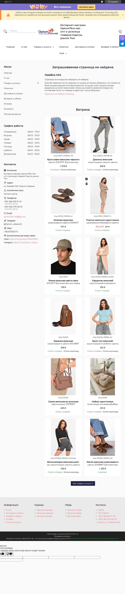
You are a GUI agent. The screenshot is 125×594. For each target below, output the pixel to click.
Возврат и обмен (110, 47)
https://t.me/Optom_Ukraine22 (26, 242)
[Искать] (5, 31)
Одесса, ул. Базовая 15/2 (109, 522)
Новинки (63, 47)
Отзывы (8, 103)
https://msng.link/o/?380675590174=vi (25, 239)
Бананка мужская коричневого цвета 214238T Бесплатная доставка (63, 344)
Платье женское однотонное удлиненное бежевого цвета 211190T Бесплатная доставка (102, 223)
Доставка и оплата (84, 47)
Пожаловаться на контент (81, 538)
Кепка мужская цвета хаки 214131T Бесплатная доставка (63, 282)
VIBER (101, 510)
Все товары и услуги (82, 483)
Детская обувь (74, 516)
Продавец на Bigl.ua (62, 536)
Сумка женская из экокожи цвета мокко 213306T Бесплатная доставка (63, 404)
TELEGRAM (103, 513)
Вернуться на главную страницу (59, 94)
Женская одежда (45, 510)
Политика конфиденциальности (106, 538)
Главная (10, 47)
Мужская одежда (45, 513)
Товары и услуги (42, 47)
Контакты (8, 109)
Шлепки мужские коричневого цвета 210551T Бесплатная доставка (63, 223)
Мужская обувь (74, 513)
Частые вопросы (12, 114)
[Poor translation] (9, 554)
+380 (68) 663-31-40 (107, 516)
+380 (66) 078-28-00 (107, 519)
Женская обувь (74, 510)
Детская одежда (44, 516)
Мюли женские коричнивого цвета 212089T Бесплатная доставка (103, 465)
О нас (24, 47)
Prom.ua (75, 534)
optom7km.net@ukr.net (15, 217)
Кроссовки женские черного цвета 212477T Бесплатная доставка (63, 162)
